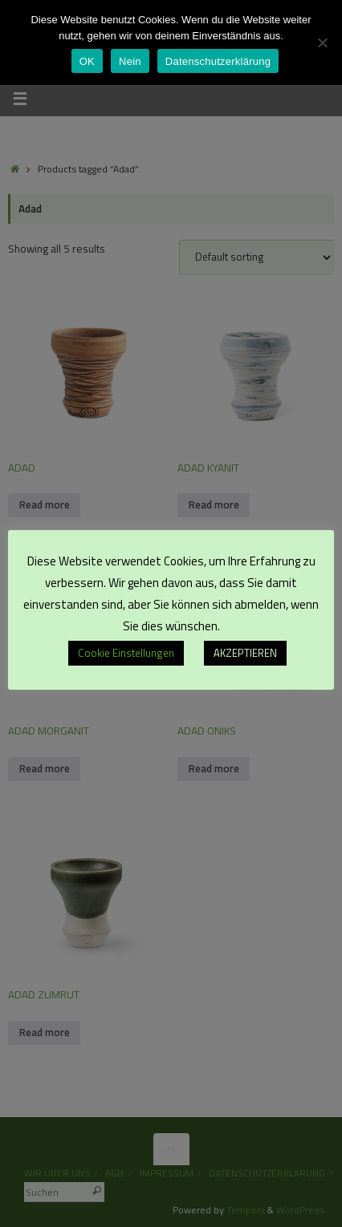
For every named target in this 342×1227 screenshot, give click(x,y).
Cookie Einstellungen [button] (126, 653)
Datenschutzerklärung (218, 61)
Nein (130, 61)
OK (87, 61)
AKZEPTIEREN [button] (245, 653)
